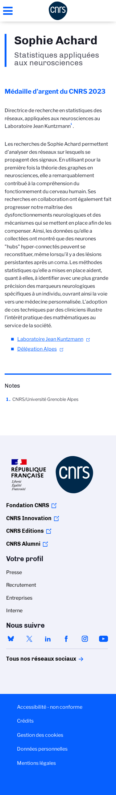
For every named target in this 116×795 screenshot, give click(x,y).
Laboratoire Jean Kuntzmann (50, 339)
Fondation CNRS (27, 505)
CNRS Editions (25, 531)
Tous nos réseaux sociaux (30, 658)
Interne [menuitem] (14, 611)
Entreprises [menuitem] (19, 598)
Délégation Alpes (37, 349)
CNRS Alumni (23, 543)
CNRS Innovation (29, 518)
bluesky (10, 638)
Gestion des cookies (40, 735)
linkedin (47, 638)
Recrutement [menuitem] (21, 585)
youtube (103, 638)
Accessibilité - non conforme (49, 707)
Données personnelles (42, 749)
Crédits (25, 721)
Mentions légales (36, 763)
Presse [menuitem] (14, 572)
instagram (84, 638)
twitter (29, 638)
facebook (66, 638)
